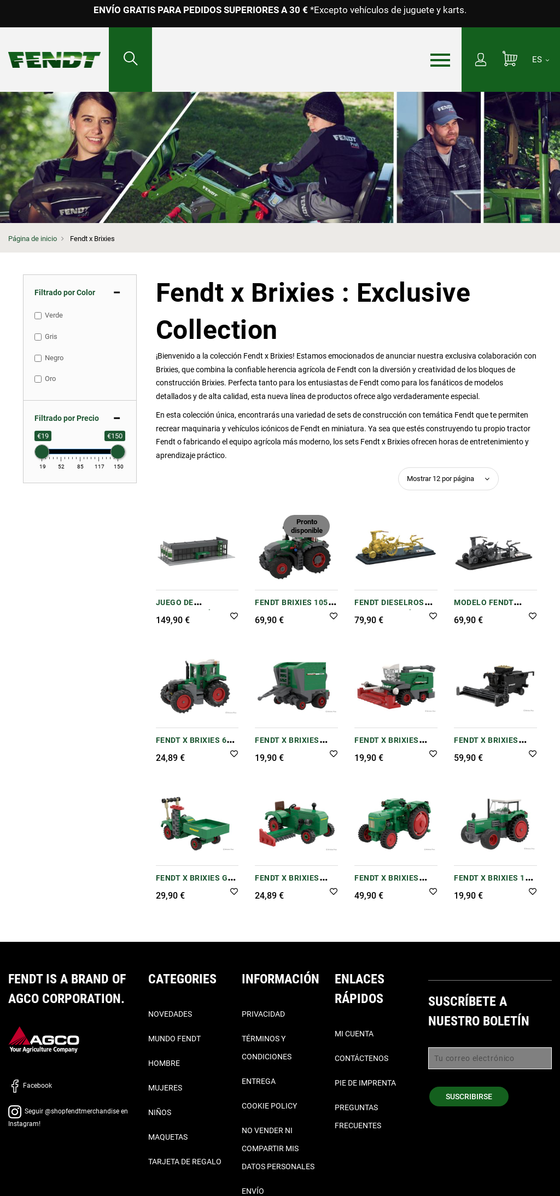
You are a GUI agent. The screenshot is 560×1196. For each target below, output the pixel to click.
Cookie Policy (269, 1105)
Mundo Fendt (174, 1038)
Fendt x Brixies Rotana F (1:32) (287, 746)
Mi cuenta (354, 1033)
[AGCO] (43, 1039)
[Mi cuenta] (480, 60)
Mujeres (165, 1087)
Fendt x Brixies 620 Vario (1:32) (196, 746)
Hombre (164, 1063)
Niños (159, 1112)
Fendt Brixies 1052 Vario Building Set (294, 608)
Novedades (170, 1014)
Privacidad (263, 1014)
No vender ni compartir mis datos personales (278, 1148)
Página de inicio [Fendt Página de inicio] (32, 238)
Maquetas (168, 1137)
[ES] (540, 59)
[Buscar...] (130, 59)
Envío (253, 1191)
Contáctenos (361, 1058)
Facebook (30, 1085)
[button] (234, 617)
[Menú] (440, 60)
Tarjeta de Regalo (184, 1161)
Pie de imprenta (365, 1082)
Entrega (259, 1081)
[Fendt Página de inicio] (54, 49)
